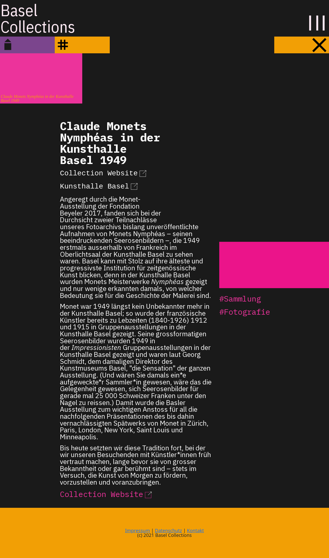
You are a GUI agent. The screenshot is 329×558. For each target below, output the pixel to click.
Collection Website (104, 172)
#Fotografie (244, 312)
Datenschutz (168, 530)
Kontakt (195, 530)
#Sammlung (240, 299)
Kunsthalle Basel (99, 186)
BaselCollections (38, 18)
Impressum (137, 530)
